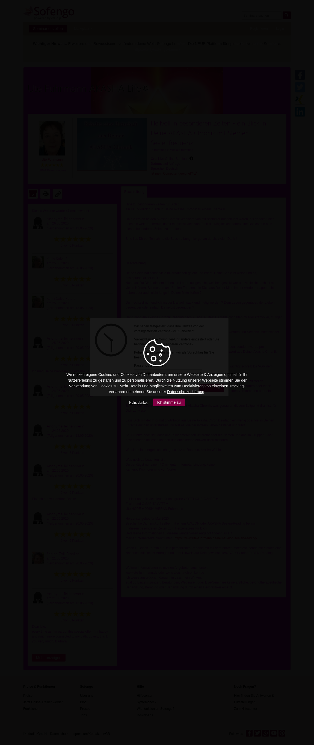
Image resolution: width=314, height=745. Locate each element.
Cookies (105, 386)
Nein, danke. (138, 403)
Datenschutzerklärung (185, 392)
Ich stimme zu (169, 402)
